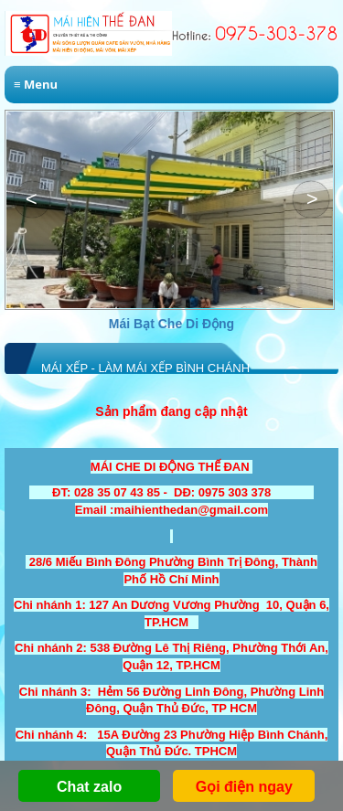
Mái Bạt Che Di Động (171, 323)
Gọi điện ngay (244, 787)
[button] (311, 199)
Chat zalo (89, 787)
